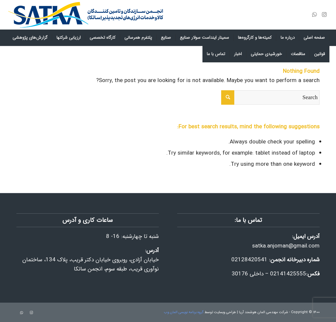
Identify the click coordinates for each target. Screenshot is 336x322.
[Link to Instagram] (324, 15)
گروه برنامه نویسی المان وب (183, 312)
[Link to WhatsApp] (315, 15)
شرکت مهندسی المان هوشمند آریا (263, 312)
